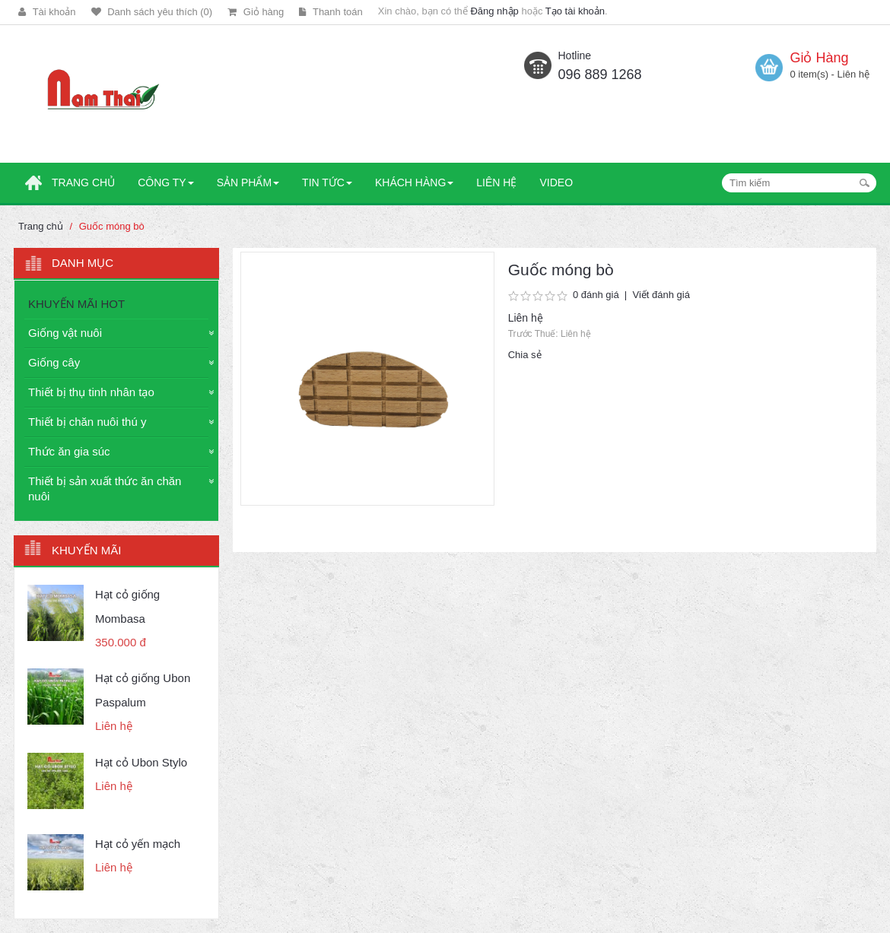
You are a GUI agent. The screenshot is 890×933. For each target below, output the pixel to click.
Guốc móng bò (112, 226)
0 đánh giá (596, 294)
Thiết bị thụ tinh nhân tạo (91, 392)
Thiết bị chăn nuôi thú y (87, 421)
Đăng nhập (494, 11)
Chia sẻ (525, 354)
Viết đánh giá (660, 294)
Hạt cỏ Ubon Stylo (141, 762)
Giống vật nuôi (65, 332)
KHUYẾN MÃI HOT (76, 303)
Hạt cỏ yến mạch (137, 843)
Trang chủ (40, 226)
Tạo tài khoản (575, 11)
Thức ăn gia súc (69, 451)
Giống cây (54, 362)
